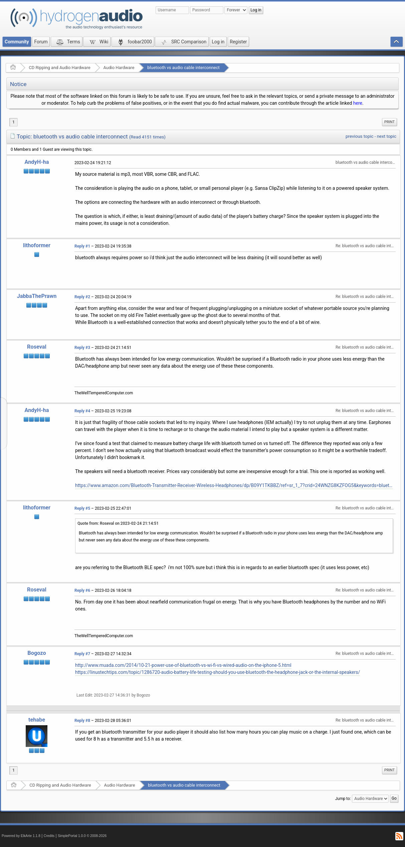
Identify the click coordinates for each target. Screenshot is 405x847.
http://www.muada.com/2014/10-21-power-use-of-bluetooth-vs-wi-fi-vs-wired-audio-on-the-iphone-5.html (183, 665)
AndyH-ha (37, 162)
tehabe (36, 720)
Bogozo (36, 653)
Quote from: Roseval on (118, 523)
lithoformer (36, 245)
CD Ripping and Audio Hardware (59, 67)
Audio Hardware (119, 67)
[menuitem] (389, 122)
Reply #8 (82, 720)
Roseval (36, 347)
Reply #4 (82, 411)
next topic (386, 136)
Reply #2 (82, 297)
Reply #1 (82, 246)
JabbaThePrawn (37, 296)
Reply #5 (82, 508)
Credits (49, 836)
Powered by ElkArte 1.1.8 (21, 836)
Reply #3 (82, 347)
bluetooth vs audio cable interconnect (183, 67)
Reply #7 (82, 654)
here (357, 103)
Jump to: (343, 798)
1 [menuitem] (13, 122)
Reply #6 (82, 590)
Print (389, 122)
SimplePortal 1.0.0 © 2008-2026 (82, 836)
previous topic (359, 136)
